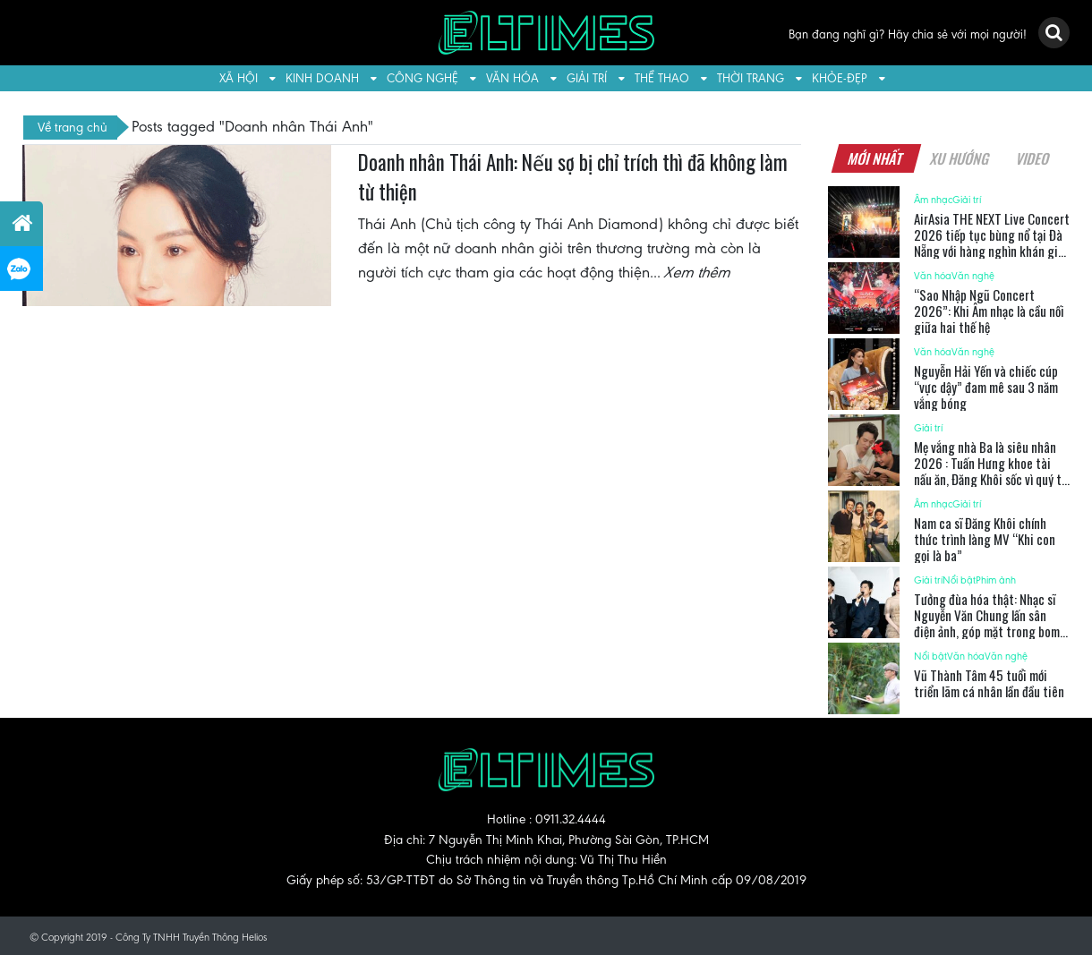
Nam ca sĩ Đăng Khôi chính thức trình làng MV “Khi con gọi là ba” (984, 539)
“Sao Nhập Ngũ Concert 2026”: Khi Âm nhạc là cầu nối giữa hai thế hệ (989, 311)
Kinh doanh (322, 78)
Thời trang (750, 78)
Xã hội (238, 78)
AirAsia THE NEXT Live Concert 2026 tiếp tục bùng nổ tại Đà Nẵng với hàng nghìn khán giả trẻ (992, 243)
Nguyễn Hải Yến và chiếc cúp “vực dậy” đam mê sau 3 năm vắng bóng (986, 387)
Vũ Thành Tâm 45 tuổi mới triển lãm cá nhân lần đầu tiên (989, 683)
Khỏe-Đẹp (839, 78)
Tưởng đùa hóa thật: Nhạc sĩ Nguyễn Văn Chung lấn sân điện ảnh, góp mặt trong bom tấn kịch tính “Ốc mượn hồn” (987, 623)
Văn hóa (512, 78)
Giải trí (587, 78)
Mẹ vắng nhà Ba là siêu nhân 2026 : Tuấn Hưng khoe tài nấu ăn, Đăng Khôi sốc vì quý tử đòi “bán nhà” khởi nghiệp (991, 471)
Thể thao (662, 78)
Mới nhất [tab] (875, 158)
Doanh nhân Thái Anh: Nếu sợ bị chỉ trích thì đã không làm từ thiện (573, 177)
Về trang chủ (72, 127)
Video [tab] (1032, 158)
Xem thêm (698, 272)
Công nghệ (422, 78)
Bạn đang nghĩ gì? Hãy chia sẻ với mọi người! (908, 34)
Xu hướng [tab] (959, 158)
